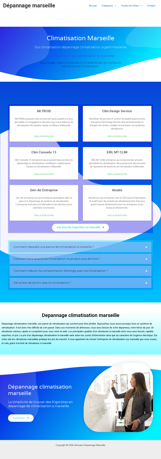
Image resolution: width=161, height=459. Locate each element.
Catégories (110, 5)
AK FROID (44, 111)
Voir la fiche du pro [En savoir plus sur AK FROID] (44, 136)
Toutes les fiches (132, 5)
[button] (80, 247)
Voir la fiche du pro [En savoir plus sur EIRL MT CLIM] (117, 174)
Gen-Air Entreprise (44, 190)
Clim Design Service (117, 111)
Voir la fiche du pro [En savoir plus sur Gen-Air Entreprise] (44, 215)
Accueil (94, 5)
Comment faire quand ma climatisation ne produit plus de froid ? (57, 258)
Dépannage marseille (29, 5)
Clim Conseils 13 (43, 152)
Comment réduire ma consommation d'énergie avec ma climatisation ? (61, 270)
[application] (115, 5)
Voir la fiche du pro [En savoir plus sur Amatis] (117, 215)
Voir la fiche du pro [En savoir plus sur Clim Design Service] (117, 136)
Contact (151, 5)
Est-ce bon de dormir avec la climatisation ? (42, 282)
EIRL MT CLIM (117, 152)
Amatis (117, 190)
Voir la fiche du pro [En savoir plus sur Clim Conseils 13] (44, 174)
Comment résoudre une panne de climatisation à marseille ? (54, 246)
